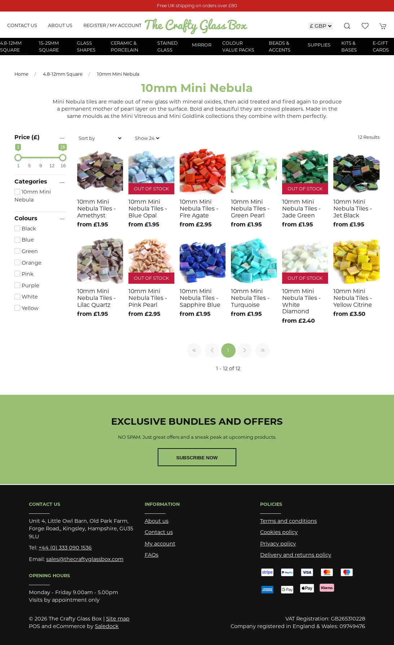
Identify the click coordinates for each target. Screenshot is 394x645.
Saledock (107, 626)
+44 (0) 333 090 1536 (65, 547)
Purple (26, 285)
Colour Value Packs (238, 46)
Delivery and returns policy (295, 555)
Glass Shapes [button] (86, 46)
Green (26, 251)
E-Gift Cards (381, 46)
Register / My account (112, 25)
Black (25, 228)
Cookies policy (279, 532)
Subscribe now (197, 457)
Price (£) (27, 137)
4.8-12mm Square (63, 74)
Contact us (22, 25)
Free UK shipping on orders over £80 (197, 5)
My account (160, 543)
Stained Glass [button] (167, 46)
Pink (24, 274)
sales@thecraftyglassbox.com (84, 559)
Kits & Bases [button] (349, 46)
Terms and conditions (288, 521)
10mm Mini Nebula (118, 74)
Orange (27, 263)
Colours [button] (25, 218)
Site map (118, 618)
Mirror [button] (201, 45)
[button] (347, 26)
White (26, 296)
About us (60, 25)
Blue (24, 240)
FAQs (151, 555)
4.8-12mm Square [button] (11, 46)
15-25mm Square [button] (49, 46)
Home (21, 74)
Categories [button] (30, 181)
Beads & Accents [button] (279, 46)
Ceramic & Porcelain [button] (124, 46)
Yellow (26, 308)
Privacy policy (278, 543)
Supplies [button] (319, 45)
